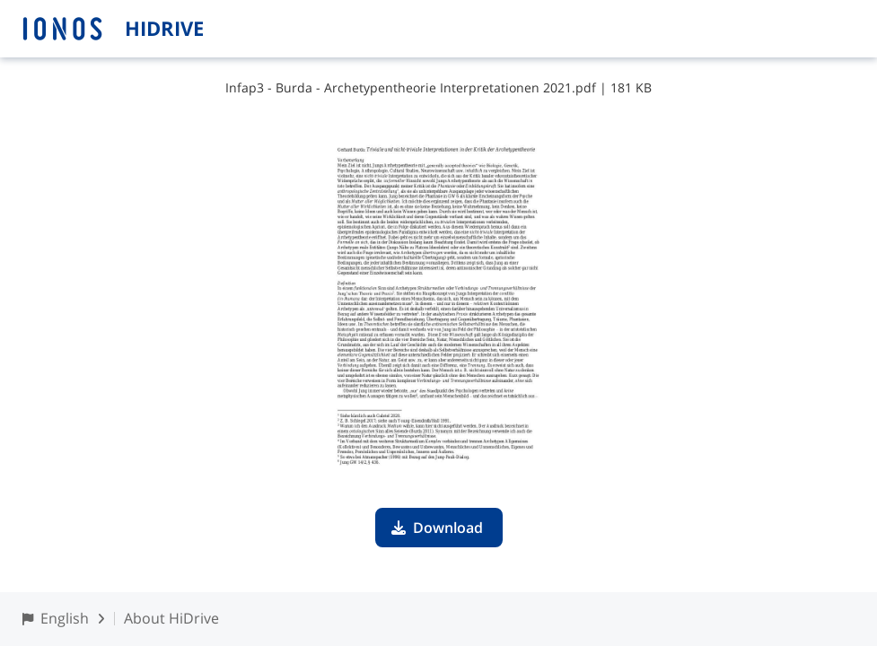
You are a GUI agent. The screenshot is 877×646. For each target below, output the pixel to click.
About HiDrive (171, 618)
